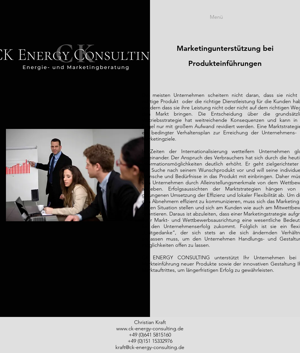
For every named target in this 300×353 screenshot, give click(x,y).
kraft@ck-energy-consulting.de (149, 347)
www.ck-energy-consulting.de (149, 328)
